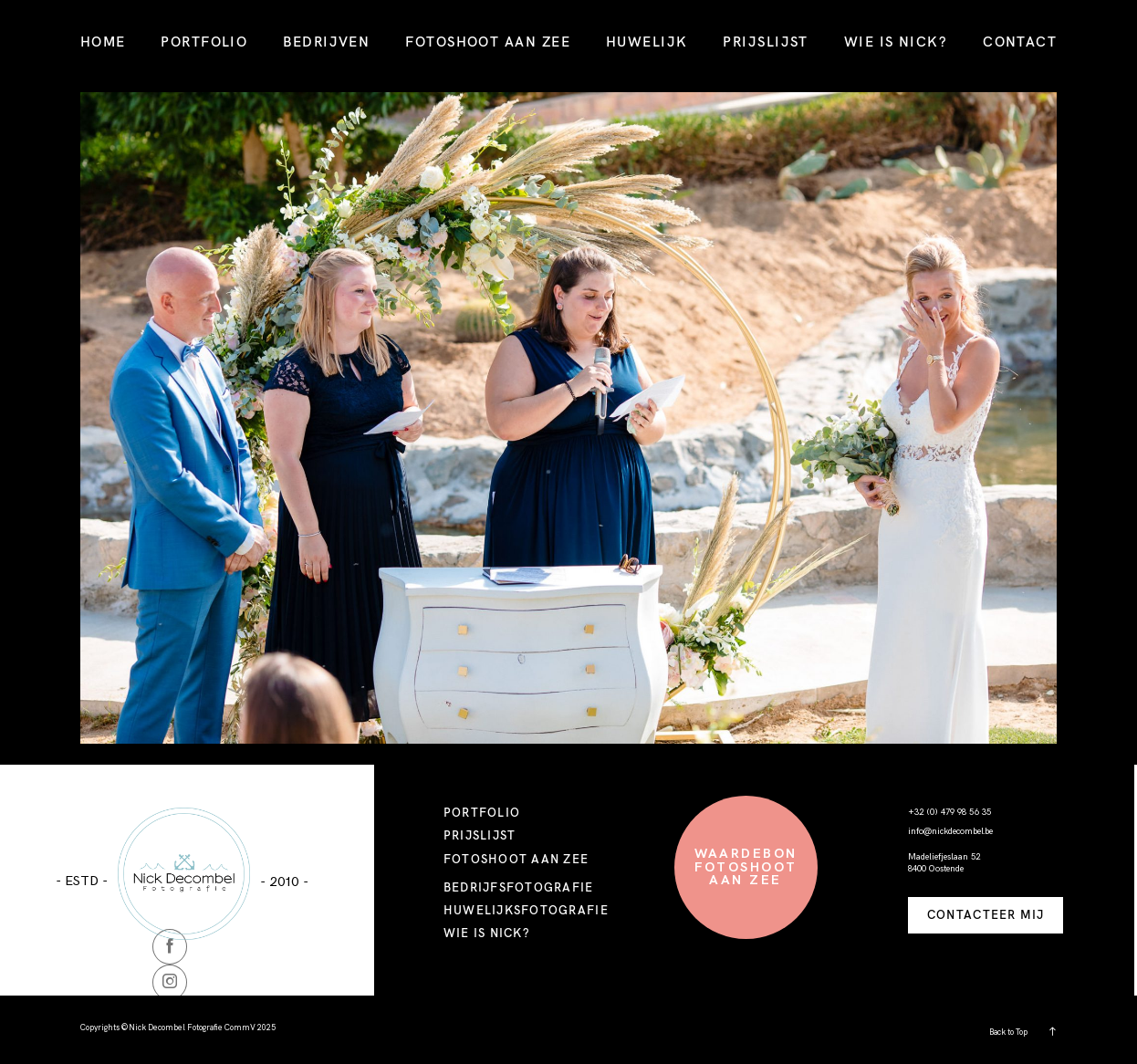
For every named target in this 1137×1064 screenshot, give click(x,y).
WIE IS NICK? (896, 41)
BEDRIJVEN (326, 41)
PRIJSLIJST (765, 41)
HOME (103, 41)
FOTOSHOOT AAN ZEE (487, 41)
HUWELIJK (647, 41)
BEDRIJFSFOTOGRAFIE (518, 887)
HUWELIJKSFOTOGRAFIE (526, 909)
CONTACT (1020, 41)
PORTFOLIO (204, 41)
